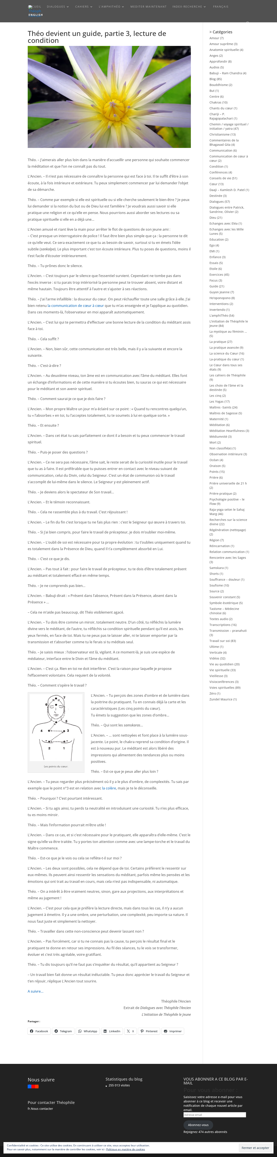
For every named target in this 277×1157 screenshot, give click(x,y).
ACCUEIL (34, 6)
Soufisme (216, 585)
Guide (213, 286)
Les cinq (215, 396)
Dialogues (56, 6)
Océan (214, 460)
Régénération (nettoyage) (227, 530)
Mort (212, 442)
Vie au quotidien (221, 664)
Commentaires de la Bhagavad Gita (224, 142)
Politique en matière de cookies (125, 1149)
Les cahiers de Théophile (227, 375)
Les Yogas (216, 401)
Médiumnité (218, 436)
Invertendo (217, 310)
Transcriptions (219, 625)
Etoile (213, 269)
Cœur (213, 184)
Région (214, 540)
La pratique (217, 342)
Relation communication (227, 552)
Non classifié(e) (220, 448)
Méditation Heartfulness (227, 431)
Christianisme (219, 134)
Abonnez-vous (198, 1125)
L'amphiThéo (218, 315)
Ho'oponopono (219, 298)
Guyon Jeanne (219, 292)
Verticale (215, 652)
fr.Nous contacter (40, 1109)
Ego (212, 245)
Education (216, 239)
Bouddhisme (218, 85)
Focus (213, 280)
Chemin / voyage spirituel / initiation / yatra (228, 126)
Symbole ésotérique (223, 603)
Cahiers (82, 6)
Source (214, 591)
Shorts (214, 574)
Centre (214, 96)
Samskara (216, 568)
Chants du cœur (221, 108)
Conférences (218, 172)
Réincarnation (219, 546)
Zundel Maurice (220, 699)
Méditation (217, 425)
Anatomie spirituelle (224, 50)
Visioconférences (221, 682)
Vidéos (214, 658)
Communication (220, 150)
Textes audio (218, 619)
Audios (214, 67)
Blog (212, 79)
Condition (216, 166)
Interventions (219, 304)
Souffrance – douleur (224, 579)
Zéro (212, 693)
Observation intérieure (226, 454)
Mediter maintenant (148, 6)
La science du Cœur (223, 353)
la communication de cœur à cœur (76, 305)
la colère (109, 788)
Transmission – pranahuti (228, 631)
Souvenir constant (222, 597)
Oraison (215, 466)
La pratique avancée (224, 347)
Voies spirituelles (221, 687)
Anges (213, 55)
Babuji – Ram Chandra (225, 73)
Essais (213, 263)
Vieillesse (216, 676)
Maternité (216, 419)
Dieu (212, 218)
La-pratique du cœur (224, 359)
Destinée (215, 196)
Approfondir (218, 61)
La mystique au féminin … (228, 331)
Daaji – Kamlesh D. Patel (227, 190)
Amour (214, 38)
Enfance (215, 257)
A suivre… (35, 991)
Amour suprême (221, 44)
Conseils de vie (220, 178)
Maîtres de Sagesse (223, 413)
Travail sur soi (219, 641)
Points (214, 472)
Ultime (214, 647)
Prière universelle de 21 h (228, 483)
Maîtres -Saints (220, 407)
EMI (212, 251)
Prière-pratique (220, 493)
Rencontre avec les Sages (227, 558)
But (211, 91)
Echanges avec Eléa (223, 223)
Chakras (215, 102)
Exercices (216, 274)
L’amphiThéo (110, 6)
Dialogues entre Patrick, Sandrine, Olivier (226, 209)
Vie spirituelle (219, 670)
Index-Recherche (187, 6)
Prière (213, 477)
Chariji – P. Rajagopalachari (221, 116)
